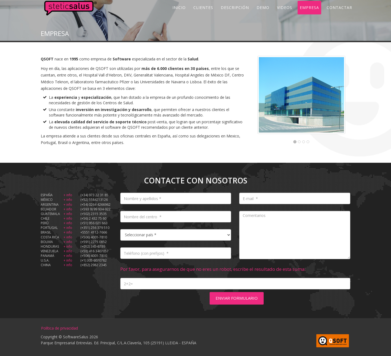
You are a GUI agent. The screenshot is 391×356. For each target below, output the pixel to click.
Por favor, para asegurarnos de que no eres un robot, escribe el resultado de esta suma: (212, 269)
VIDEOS (284, 13)
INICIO (179, 13)
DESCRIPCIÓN (235, 13)
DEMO (263, 13)
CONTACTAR (339, 13)
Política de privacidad (59, 328)
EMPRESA (309, 13)
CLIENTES (203, 13)
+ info (68, 195)
